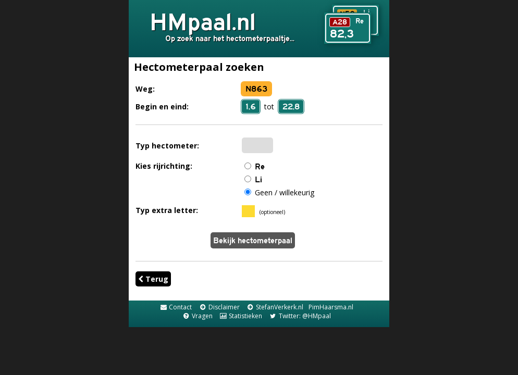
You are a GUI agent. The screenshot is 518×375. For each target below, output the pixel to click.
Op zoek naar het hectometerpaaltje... (229, 38)
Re (260, 166)
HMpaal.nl (203, 21)
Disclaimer (219, 307)
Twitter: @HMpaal (299, 315)
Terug (153, 279)
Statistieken (240, 315)
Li (258, 179)
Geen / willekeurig (284, 192)
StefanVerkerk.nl (274, 307)
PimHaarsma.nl (331, 307)
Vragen (197, 315)
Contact (175, 307)
